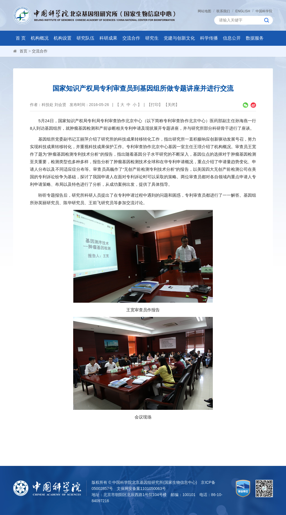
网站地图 (204, 11)
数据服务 (255, 38)
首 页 (21, 38)
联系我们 (223, 11)
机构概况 (40, 38)
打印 (155, 104)
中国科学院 (264, 11)
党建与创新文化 (179, 38)
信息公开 (232, 38)
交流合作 (131, 38)
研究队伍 (85, 38)
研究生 (152, 38)
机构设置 (63, 38)
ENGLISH (242, 11)
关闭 (171, 104)
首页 (23, 51)
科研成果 (108, 38)
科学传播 (209, 38)
